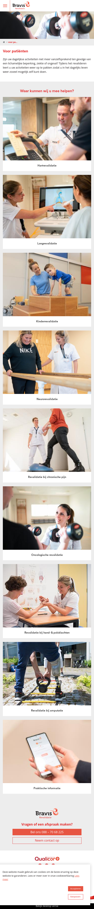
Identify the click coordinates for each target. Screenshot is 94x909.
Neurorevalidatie (47, 399)
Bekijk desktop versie (47, 906)
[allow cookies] (75, 888)
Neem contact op (47, 840)
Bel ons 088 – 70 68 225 (47, 832)
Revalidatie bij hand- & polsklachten (47, 632)
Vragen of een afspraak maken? (47, 824)
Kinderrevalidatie (47, 321)
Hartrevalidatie (47, 165)
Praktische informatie (47, 788)
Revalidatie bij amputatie (47, 710)
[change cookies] (75, 896)
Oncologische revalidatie (47, 555)
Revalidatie (4, 42)
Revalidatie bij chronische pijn (47, 477)
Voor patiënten (13, 42)
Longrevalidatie (47, 243)
